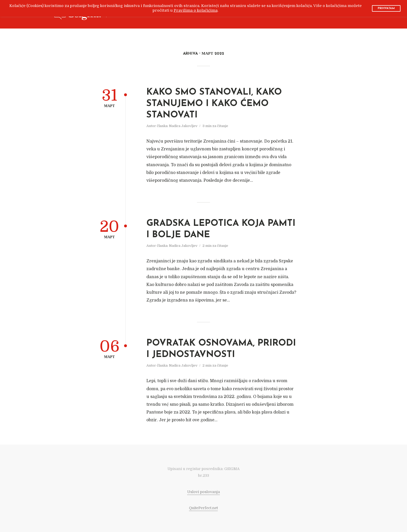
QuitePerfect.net (203, 508)
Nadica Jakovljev (183, 126)
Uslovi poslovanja (203, 492)
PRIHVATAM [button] (386, 8)
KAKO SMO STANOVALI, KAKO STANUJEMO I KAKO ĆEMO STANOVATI (214, 104)
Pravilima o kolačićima (196, 10)
